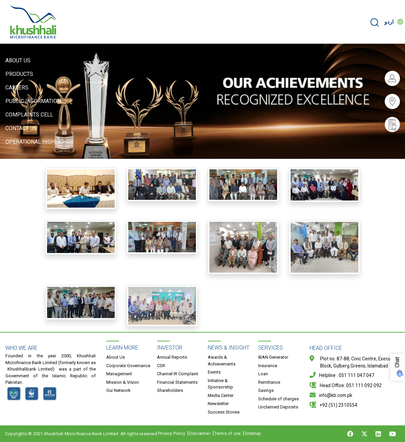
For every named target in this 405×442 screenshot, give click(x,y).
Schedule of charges (278, 398)
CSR (161, 365)
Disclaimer (199, 433)
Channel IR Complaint (177, 373)
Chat (397, 362)
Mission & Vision (122, 382)
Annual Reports (172, 357)
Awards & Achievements (221, 360)
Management (119, 373)
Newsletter (218, 403)
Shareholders (170, 390)
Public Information (33, 101)
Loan (263, 373)
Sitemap (253, 433)
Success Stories (224, 412)
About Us (17, 60)
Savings (266, 390)
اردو (388, 22)
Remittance (269, 382)
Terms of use (228, 433)
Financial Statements (177, 382)
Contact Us (21, 128)
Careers (16, 87)
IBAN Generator (273, 357)
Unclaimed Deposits (278, 406)
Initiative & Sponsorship (220, 384)
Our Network (118, 390)
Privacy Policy (171, 433)
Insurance (267, 365)
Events (214, 372)
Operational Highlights (39, 142)
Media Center (220, 395)
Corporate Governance (128, 365)
